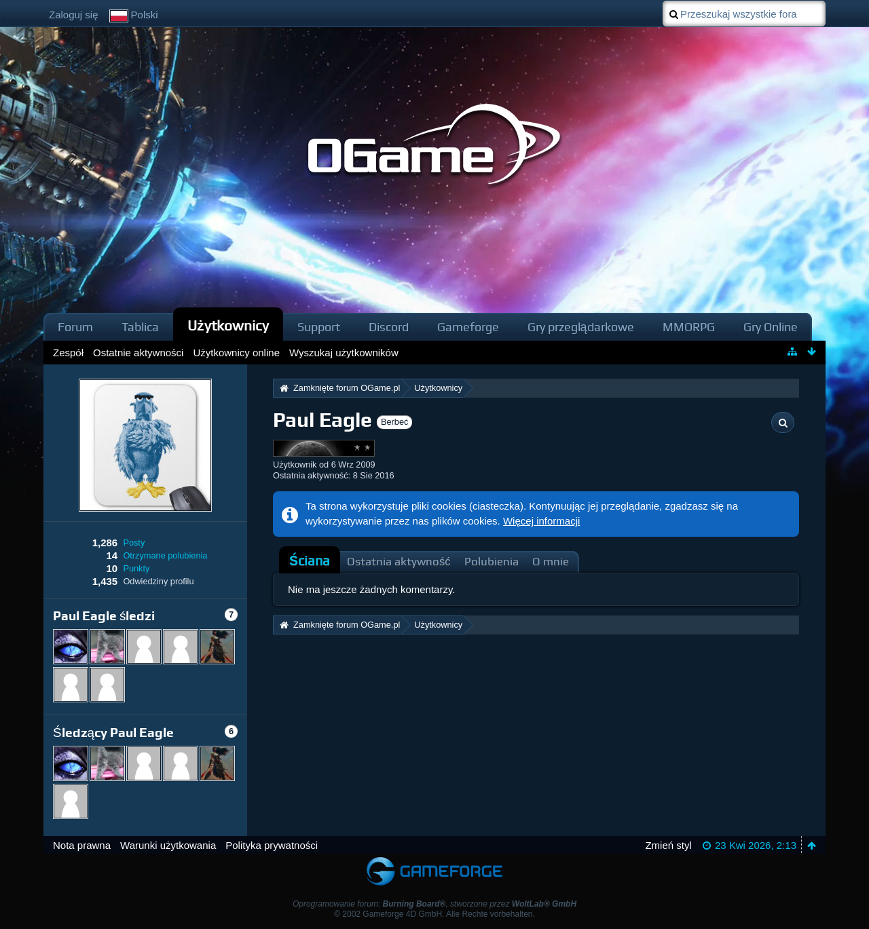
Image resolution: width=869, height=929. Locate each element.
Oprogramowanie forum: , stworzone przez (434, 904)
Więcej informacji (541, 521)
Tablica (140, 327)
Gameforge (468, 327)
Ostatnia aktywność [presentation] (399, 561)
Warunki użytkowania (168, 845)
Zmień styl (668, 845)
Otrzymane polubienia (165, 555)
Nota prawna (82, 845)
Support (318, 327)
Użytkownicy (228, 325)
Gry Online (770, 327)
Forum (75, 327)
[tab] (309, 561)
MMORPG (689, 327)
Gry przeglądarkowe (581, 327)
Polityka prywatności (271, 845)
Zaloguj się (73, 14)
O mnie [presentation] (550, 561)
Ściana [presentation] (309, 561)
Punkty (136, 568)
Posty (134, 542)
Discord (389, 327)
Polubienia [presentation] (491, 561)
